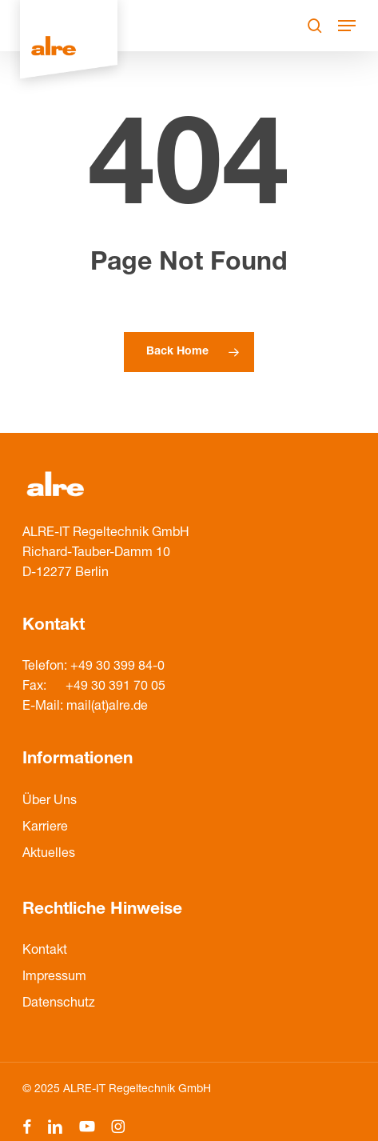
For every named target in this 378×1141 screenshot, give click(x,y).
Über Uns (49, 801)
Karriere (45, 828)
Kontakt (44, 951)
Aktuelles (48, 854)
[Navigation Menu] (347, 26)
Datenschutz (58, 1004)
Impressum (54, 977)
